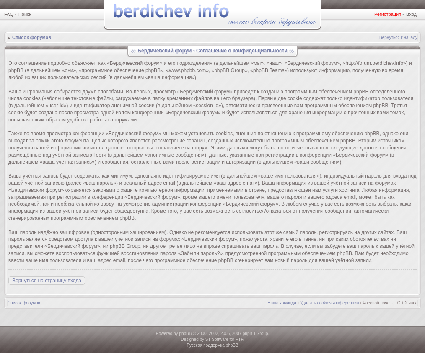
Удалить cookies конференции (329, 303)
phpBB (185, 333)
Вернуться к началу (398, 37)
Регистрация (387, 14)
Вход (411, 14)
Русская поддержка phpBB (212, 345)
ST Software (216, 339)
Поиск (24, 14)
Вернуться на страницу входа (46, 280)
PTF (239, 339)
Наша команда (281, 303)
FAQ (8, 14)
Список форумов (31, 37)
